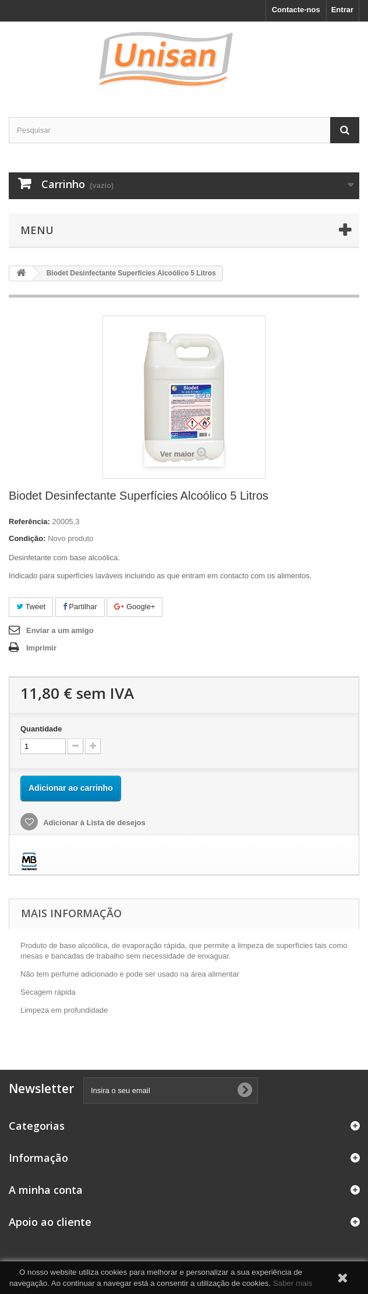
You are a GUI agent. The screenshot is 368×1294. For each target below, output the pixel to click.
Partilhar (80, 606)
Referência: (29, 521)
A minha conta (46, 1190)
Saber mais (292, 1283)
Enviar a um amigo (60, 630)
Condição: (27, 538)
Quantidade (41, 728)
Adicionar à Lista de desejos (93, 822)
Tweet (30, 606)
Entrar (342, 9)
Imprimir (41, 648)
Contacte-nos (296, 9)
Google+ (134, 606)
